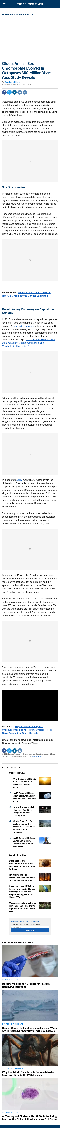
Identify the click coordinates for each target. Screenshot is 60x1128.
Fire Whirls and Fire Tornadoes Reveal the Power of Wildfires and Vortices (22, 877)
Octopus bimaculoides (23, 326)
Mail (25, 92)
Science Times (36, 756)
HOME (5, 14)
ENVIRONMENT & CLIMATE (12, 1024)
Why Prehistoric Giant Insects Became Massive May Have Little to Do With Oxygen (28, 1074)
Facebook (4, 92)
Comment (19, 92)
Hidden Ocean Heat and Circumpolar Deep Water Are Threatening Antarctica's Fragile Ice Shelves (29, 1029)
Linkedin (14, 92)
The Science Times (30, 4)
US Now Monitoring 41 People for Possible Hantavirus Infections (26, 985)
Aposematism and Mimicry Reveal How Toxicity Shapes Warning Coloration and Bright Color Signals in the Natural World (22, 891)
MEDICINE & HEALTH (22, 14)
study (19, 480)
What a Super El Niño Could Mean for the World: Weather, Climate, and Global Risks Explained (24, 826)
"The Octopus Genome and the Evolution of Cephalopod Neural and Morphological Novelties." (28, 342)
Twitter (9, 92)
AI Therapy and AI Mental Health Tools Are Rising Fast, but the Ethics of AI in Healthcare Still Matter (30, 1118)
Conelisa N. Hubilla (12, 82)
